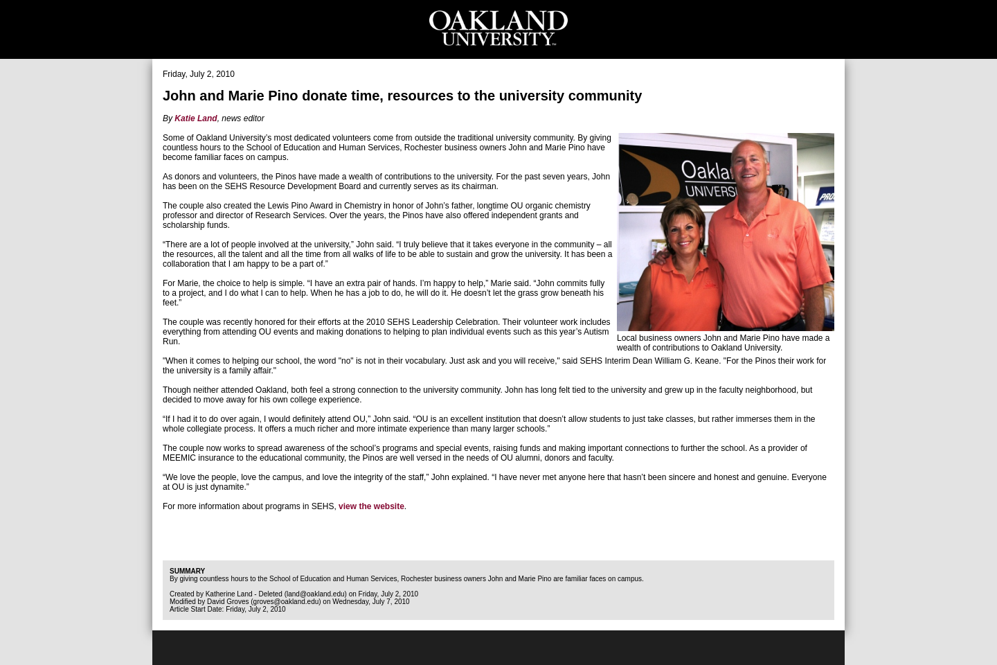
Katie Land (195, 118)
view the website (371, 506)
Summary (187, 571)
